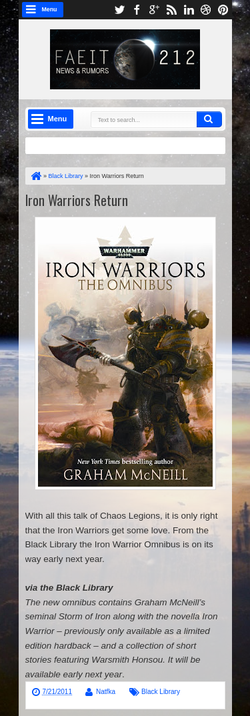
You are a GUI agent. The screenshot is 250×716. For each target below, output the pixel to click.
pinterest (223, 9)
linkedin (188, 9)
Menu (49, 9)
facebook (136, 9)
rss (171, 9)
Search (209, 119)
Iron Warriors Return (76, 200)
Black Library (160, 691)
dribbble (206, 9)
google (154, 9)
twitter (119, 9)
